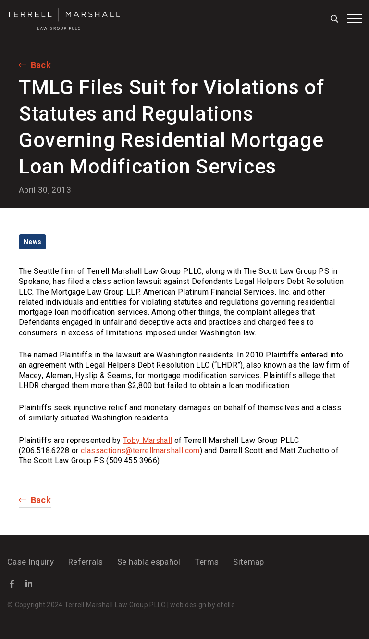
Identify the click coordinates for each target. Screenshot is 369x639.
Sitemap (248, 561)
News (32, 242)
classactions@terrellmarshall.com (140, 450)
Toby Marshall (147, 440)
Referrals (85, 561)
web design (188, 605)
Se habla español (148, 561)
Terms (207, 561)
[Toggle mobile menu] (354, 18)
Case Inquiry (30, 561)
